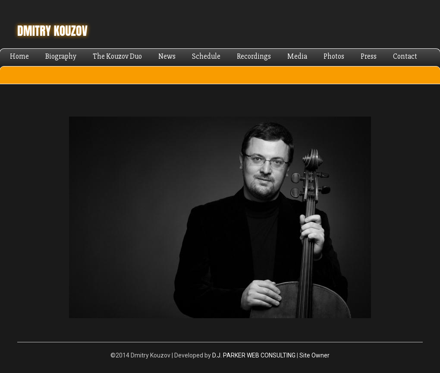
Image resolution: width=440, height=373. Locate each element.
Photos (334, 56)
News (167, 56)
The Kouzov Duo (117, 56)
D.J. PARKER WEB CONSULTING (253, 355)
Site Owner (314, 355)
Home (19, 56)
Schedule (206, 56)
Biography (60, 56)
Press (369, 56)
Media (297, 56)
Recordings (254, 56)
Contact (405, 56)
